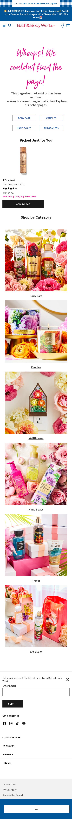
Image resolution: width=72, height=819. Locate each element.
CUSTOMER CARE (11, 737)
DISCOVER (7, 754)
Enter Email (9, 685)
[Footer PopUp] (67, 679)
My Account (9, 745)
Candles (51, 118)
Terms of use (9, 784)
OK (36, 809)
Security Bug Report (13, 794)
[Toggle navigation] (4, 25)
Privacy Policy (10, 789)
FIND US (6, 762)
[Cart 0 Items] (68, 25)
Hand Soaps (24, 128)
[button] (10, 25)
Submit (12, 703)
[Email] (36, 692)
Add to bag (23, 204)
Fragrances (51, 128)
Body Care (24, 118)
